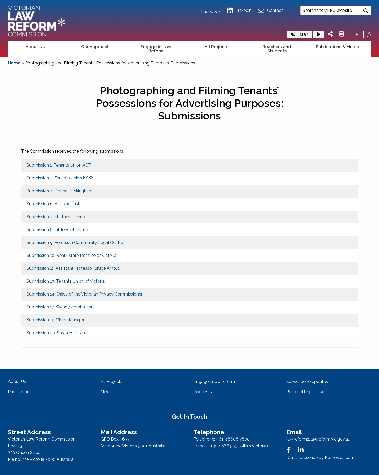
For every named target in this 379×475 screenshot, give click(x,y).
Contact (270, 10)
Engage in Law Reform (155, 48)
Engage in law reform (214, 381)
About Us (35, 46)
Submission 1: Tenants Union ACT (59, 165)
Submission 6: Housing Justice (56, 203)
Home (14, 63)
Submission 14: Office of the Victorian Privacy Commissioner (84, 294)
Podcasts (203, 391)
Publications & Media (337, 46)
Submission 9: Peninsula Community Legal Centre (75, 242)
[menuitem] (38, 49)
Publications (20, 391)
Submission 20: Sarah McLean (56, 332)
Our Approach (95, 46)
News (106, 391)
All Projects (216, 46)
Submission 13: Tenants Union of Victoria (66, 281)
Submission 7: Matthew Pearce (56, 216)
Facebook (211, 11)
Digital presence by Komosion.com (320, 457)
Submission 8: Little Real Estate (57, 229)
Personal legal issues (306, 391)
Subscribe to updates (307, 381)
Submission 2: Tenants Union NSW (60, 178)
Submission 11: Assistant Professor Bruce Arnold (73, 268)
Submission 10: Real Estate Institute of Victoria (71, 255)
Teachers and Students (277, 48)
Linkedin (239, 10)
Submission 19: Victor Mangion (56, 319)
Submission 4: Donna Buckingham (60, 190)
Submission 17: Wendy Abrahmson (60, 306)
